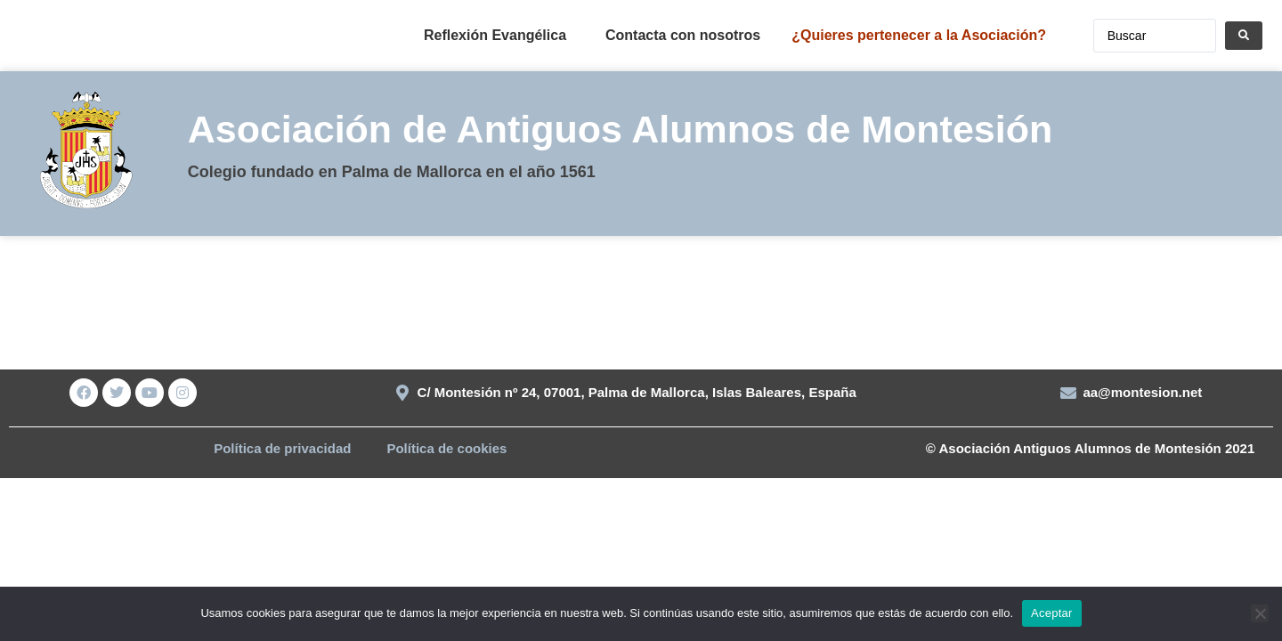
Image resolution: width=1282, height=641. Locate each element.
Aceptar (1052, 613)
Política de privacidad (282, 448)
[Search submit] (1243, 35)
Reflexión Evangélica (495, 35)
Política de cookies (446, 448)
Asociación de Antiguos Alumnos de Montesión (620, 129)
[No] (1260, 613)
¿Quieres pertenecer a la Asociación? (918, 35)
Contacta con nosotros (682, 35)
